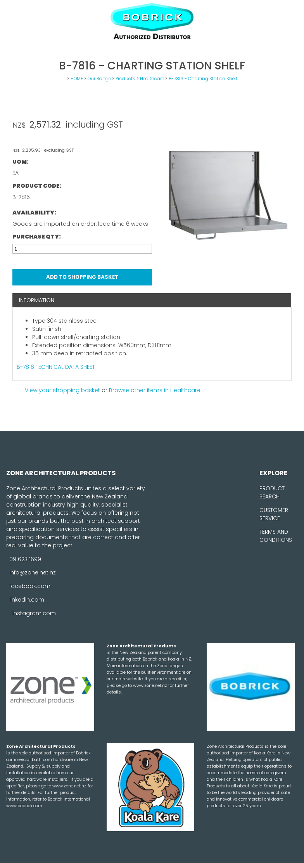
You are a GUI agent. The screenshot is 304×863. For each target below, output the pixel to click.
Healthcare (152, 79)
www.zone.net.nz (150, 685)
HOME (77, 79)
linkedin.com (26, 600)
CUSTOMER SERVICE (273, 514)
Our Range (99, 79)
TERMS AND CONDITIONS (275, 536)
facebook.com (29, 586)
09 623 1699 (25, 559)
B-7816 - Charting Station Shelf (203, 79)
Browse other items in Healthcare (154, 390)
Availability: (34, 212)
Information (36, 300)
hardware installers (47, 779)
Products (125, 79)
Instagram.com (34, 613)
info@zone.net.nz (32, 572)
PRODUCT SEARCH (272, 492)
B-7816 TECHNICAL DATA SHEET (56, 367)
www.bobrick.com (24, 805)
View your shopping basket (62, 390)
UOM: (20, 162)
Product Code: (37, 186)
